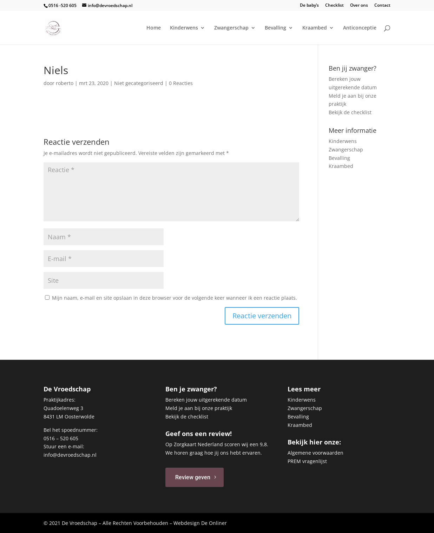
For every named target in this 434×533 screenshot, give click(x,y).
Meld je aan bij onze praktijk (198, 408)
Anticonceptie (359, 28)
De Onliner (214, 523)
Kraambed (314, 28)
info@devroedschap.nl (70, 454)
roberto (64, 83)
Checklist (334, 5)
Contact (382, 5)
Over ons (359, 5)
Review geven (192, 477)
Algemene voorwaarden (315, 452)
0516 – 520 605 (61, 438)
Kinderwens (184, 28)
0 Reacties (181, 83)
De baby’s (309, 5)
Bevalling (275, 28)
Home (153, 28)
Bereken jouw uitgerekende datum (206, 399)
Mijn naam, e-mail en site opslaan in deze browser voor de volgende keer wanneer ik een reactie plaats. (174, 297)
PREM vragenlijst (307, 461)
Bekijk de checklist (350, 112)
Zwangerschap (231, 28)
